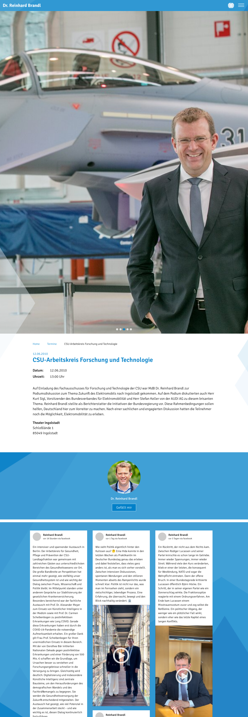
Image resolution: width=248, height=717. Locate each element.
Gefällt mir (124, 507)
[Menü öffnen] (241, 5)
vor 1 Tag (110, 538)
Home (36, 344)
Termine (52, 344)
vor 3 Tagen (174, 538)
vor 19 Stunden (50, 538)
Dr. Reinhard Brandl (124, 499)
